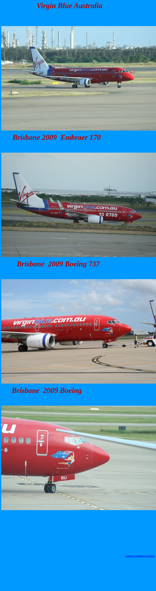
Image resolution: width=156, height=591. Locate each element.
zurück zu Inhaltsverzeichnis (140, 556)
